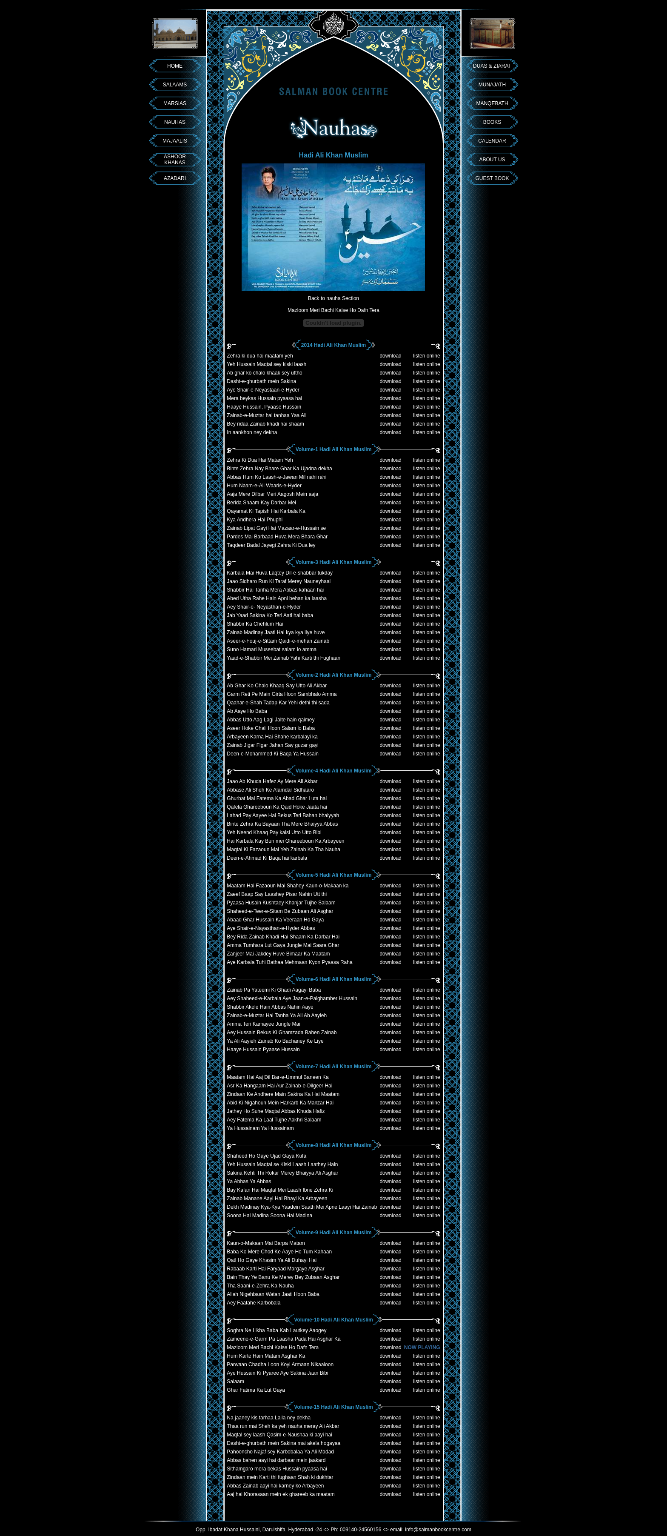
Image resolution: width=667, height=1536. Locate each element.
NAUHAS (174, 122)
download (390, 356)
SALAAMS (175, 85)
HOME (174, 66)
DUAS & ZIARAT (492, 66)
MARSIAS (174, 103)
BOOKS (492, 122)
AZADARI (175, 178)
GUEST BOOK (492, 178)
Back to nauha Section (333, 298)
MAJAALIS (174, 141)
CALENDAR (492, 141)
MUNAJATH (492, 85)
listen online (426, 356)
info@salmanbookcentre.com (438, 1530)
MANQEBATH (492, 103)
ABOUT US (492, 160)
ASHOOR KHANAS (175, 160)
